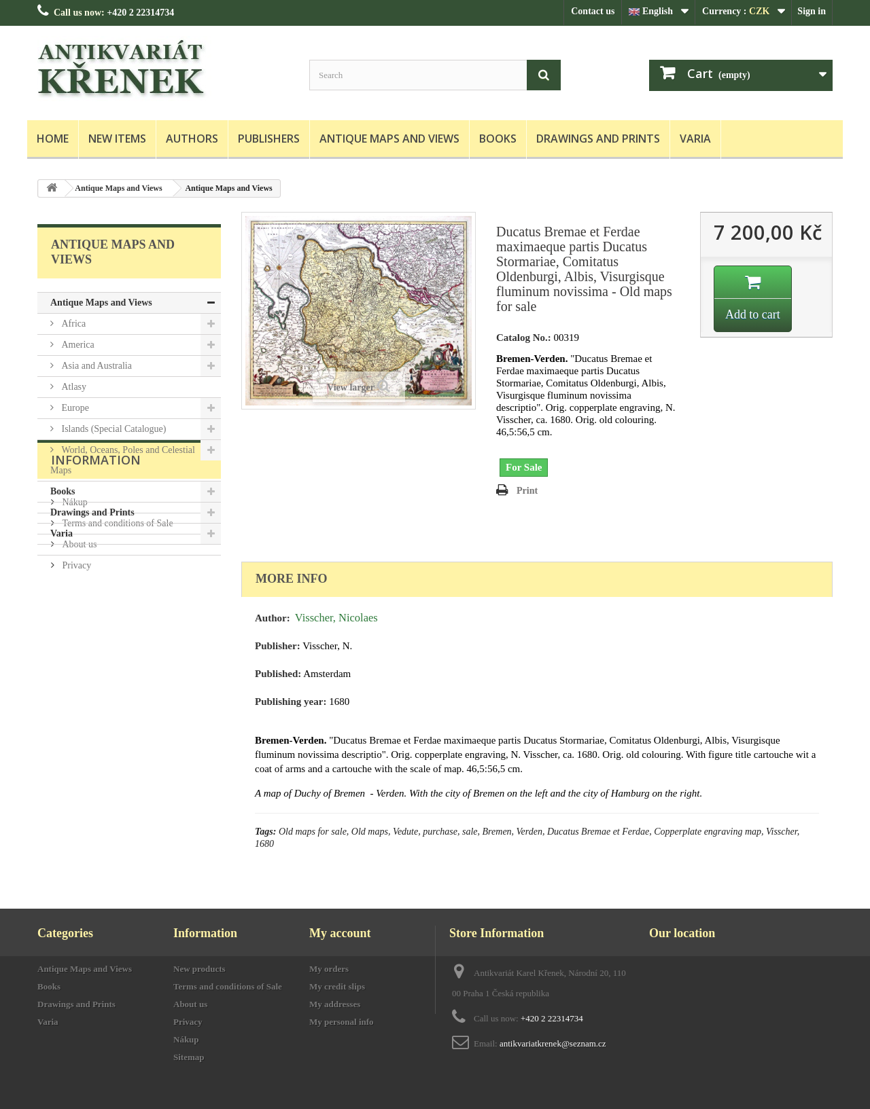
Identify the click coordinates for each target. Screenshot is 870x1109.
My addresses (334, 1004)
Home (53, 138)
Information (96, 585)
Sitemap (189, 1057)
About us (78, 664)
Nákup (74, 622)
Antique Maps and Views (389, 138)
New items (117, 138)
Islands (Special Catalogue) (112, 429)
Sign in (811, 11)
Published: (278, 673)
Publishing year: (290, 701)
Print (527, 491)
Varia (695, 138)
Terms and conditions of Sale (116, 643)
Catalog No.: (523, 337)
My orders (329, 969)
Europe (74, 408)
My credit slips (337, 986)
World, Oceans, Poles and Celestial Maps (122, 460)
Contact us (592, 11)
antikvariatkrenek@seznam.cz (553, 1043)
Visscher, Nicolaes (336, 617)
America (76, 345)
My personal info (341, 1022)
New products (199, 969)
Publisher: (277, 645)
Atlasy (72, 387)
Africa (72, 324)
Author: (272, 618)
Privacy (75, 685)
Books (498, 138)
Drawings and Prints (598, 138)
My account (339, 933)
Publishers (269, 138)
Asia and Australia (95, 366)
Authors (192, 138)
